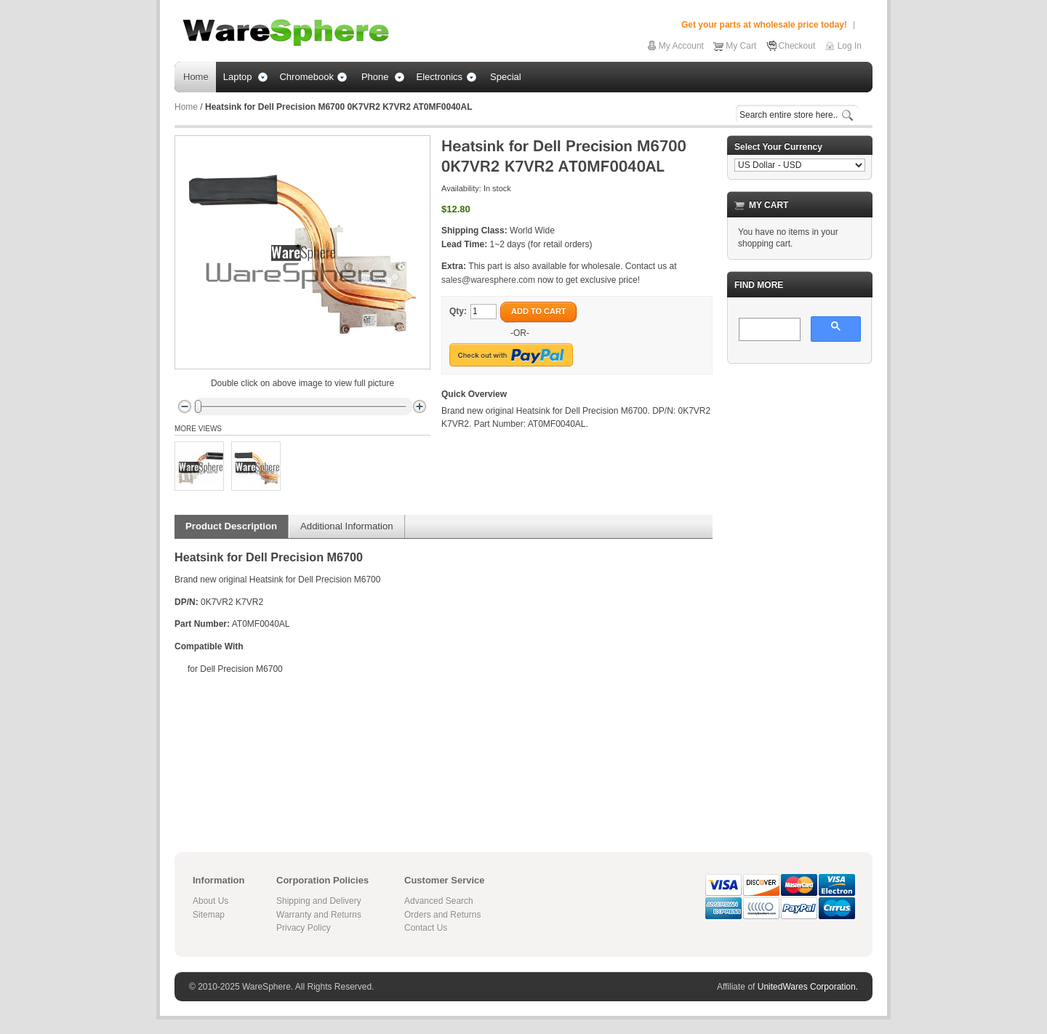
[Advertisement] (799, 593)
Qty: (458, 311)
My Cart (741, 46)
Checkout (797, 46)
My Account (681, 46)
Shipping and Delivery (318, 901)
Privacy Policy (303, 928)
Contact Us (425, 928)
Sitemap (209, 915)
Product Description (231, 526)
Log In (850, 46)
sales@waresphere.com (488, 280)
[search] (768, 330)
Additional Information (346, 526)
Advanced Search (438, 901)
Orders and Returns (442, 915)
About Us (210, 901)
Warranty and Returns (318, 915)
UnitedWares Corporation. (808, 987)
